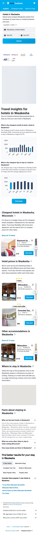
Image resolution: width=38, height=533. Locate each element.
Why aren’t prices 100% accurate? (20, 517)
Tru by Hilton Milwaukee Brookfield (13, 485)
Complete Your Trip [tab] (9, 468)
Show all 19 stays (8, 340)
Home (8, 526)
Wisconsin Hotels (10, 530)
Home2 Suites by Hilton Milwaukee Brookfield (16, 490)
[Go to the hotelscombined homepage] (15, 3)
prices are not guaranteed (14, 504)
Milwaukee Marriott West (10, 488)
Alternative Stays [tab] (20, 463)
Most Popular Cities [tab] (9, 472)
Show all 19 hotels (8, 235)
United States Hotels (17, 526)
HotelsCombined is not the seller (20, 510)
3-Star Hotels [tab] (7, 463)
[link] (19, 201)
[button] (3, 3)
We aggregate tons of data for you (20, 514)
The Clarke (5, 493)
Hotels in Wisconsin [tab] (25, 468)
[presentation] (15, 215)
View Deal (29, 253)
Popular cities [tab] (23, 472)
